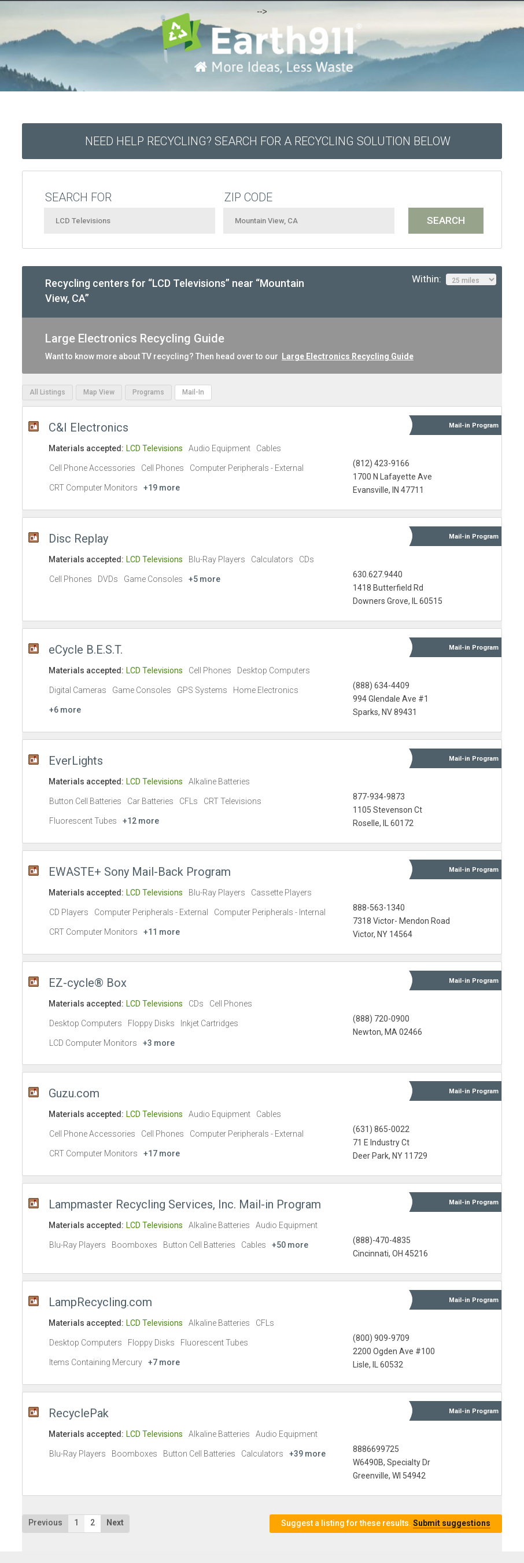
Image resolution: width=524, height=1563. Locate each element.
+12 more (141, 820)
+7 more (164, 1362)
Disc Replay (78, 538)
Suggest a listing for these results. (385, 1523)
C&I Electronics (88, 427)
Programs (148, 392)
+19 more (161, 487)
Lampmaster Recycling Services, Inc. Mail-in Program (185, 1204)
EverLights (76, 761)
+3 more (159, 1043)
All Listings (47, 392)
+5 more (204, 579)
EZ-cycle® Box (88, 983)
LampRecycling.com (100, 1302)
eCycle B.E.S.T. (86, 650)
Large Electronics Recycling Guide (348, 356)
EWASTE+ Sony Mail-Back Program (140, 872)
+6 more (65, 709)
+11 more (161, 932)
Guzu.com (74, 1093)
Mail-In (193, 392)
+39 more (307, 1453)
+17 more (161, 1153)
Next (115, 1522)
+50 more (290, 1244)
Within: (454, 279)
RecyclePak (79, 1413)
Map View (99, 392)
